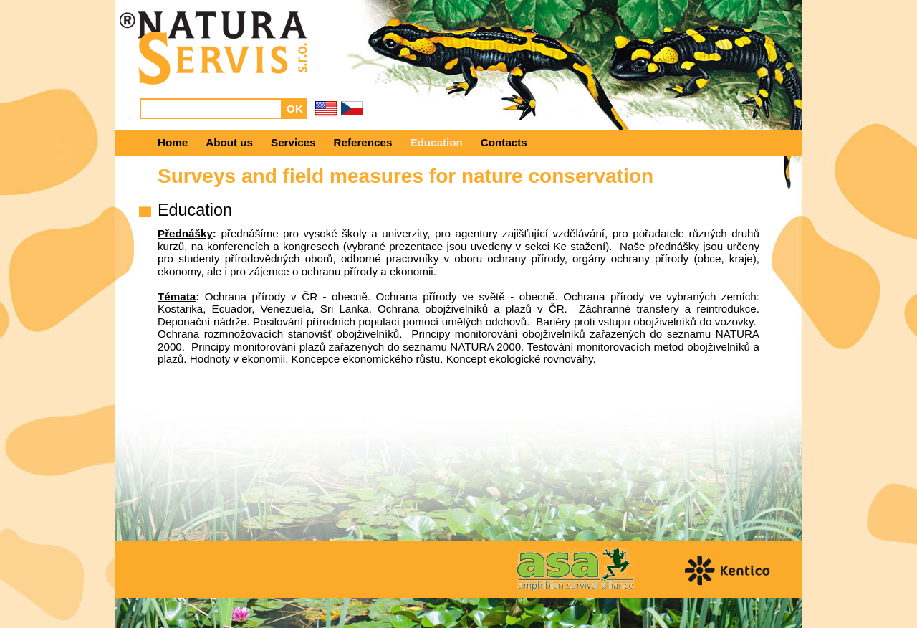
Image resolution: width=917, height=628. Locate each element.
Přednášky (185, 233)
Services (293, 142)
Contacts (504, 142)
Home (173, 142)
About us (229, 142)
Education (436, 142)
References (363, 142)
